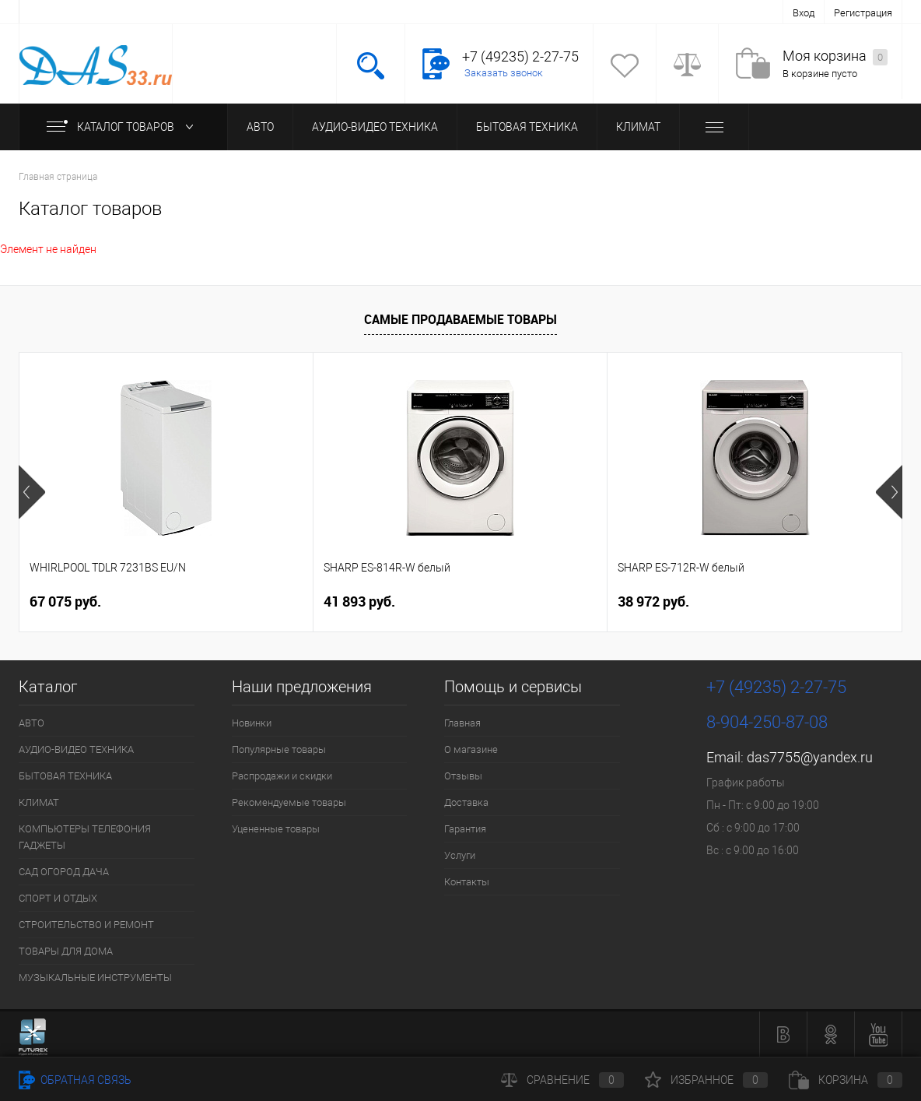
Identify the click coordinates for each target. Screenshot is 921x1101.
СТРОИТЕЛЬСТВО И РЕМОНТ (86, 924)
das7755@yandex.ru (810, 757)
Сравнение (562, 1080)
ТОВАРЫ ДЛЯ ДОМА (66, 951)
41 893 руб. (359, 601)
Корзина (845, 1080)
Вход (803, 13)
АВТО (260, 127)
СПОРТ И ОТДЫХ (58, 898)
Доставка (466, 802)
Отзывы (463, 776)
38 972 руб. (653, 601)
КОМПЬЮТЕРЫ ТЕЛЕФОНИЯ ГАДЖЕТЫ (85, 837)
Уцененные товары (276, 829)
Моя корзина (835, 56)
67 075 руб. (65, 601)
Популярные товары (279, 749)
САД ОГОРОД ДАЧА (64, 872)
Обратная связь (75, 1080)
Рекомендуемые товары (289, 802)
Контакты (466, 882)
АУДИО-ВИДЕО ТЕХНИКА (375, 127)
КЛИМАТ (638, 127)
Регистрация (863, 13)
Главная (462, 723)
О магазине (471, 749)
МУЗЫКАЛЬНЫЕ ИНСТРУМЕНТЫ (95, 977)
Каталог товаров (123, 127)
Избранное (706, 1080)
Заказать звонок (503, 73)
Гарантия (465, 829)
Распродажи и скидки (282, 776)
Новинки (251, 723)
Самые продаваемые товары (460, 319)
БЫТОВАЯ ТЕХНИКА (527, 127)
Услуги (459, 855)
